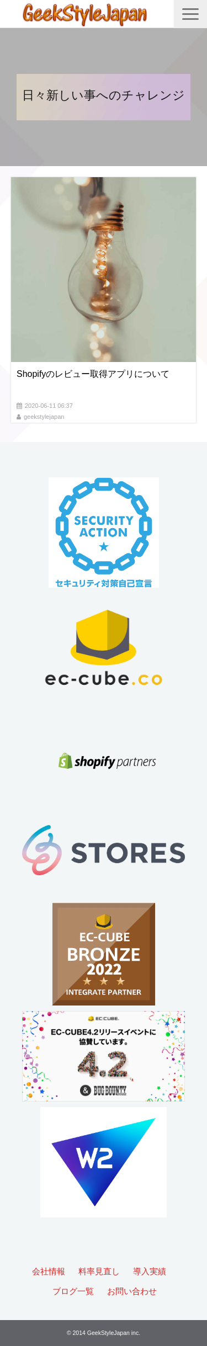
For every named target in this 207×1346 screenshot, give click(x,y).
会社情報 (48, 1271)
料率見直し (99, 1271)
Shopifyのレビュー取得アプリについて (93, 374)
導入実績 (149, 1271)
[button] (190, 14)
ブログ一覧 (73, 1291)
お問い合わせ (132, 1291)
